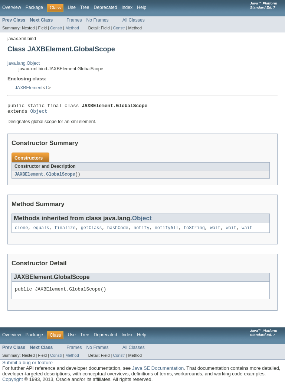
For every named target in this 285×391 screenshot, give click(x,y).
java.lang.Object (23, 63)
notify (142, 231)
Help (141, 7)
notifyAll (166, 231)
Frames (74, 20)
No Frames (97, 20)
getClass (91, 231)
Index (126, 7)
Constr (56, 28)
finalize (65, 231)
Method (72, 28)
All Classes (133, 20)
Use (72, 7)
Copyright (12, 384)
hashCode (117, 231)
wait (215, 231)
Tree (84, 7)
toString (194, 231)
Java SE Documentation (158, 372)
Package (34, 7)
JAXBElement (29, 87)
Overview (11, 7)
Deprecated (105, 7)
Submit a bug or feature (27, 367)
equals (41, 231)
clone (21, 231)
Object (39, 113)
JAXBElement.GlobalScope (44, 177)
